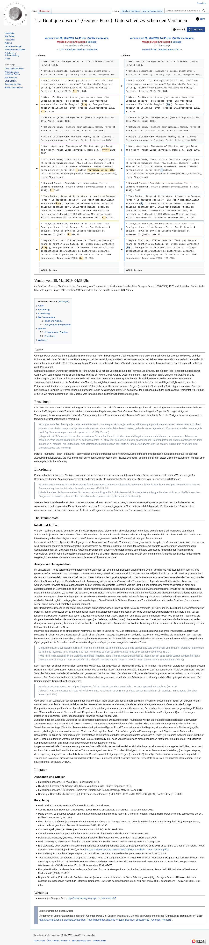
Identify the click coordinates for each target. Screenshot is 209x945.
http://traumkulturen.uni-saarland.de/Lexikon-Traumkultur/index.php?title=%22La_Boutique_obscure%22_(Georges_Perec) (104, 919)
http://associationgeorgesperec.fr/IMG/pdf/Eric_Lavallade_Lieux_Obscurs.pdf (126, 849)
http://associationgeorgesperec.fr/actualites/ (91, 898)
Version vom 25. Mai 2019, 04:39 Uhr (150, 38)
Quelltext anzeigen (98, 38)
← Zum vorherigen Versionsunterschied (77, 49)
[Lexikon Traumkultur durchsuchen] (185, 10)
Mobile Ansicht (99, 941)
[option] (179, 29)
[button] (179, 29)
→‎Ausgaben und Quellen (77, 45)
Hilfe (202, 19)
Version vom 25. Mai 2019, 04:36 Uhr (65, 38)
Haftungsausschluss (81, 941)
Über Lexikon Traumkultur (58, 941)
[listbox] (188, 29)
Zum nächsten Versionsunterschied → (162, 49)
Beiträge (92, 41)
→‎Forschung (162, 45)
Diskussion (80, 41)
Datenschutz (39, 941)
